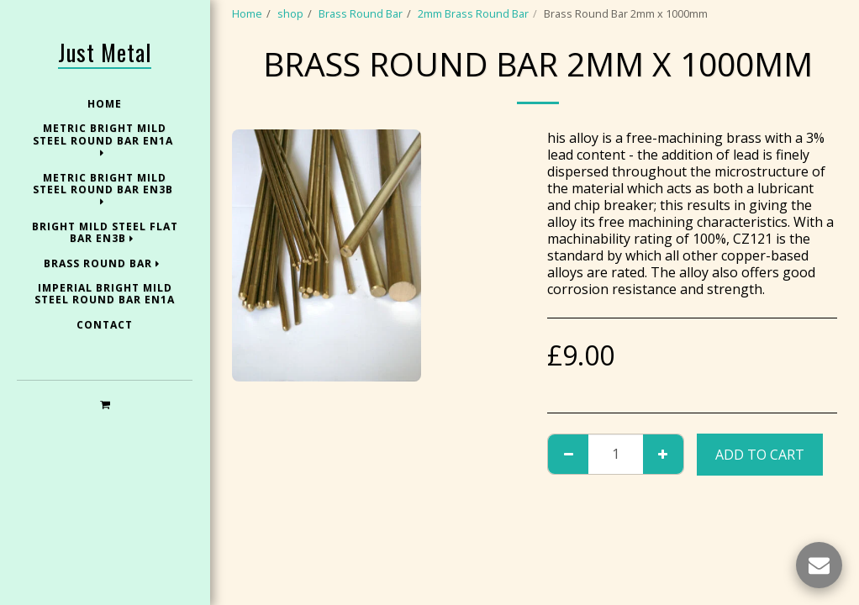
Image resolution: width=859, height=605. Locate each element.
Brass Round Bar (361, 13)
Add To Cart (759, 454)
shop (290, 13)
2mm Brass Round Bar (473, 13)
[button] (104, 404)
